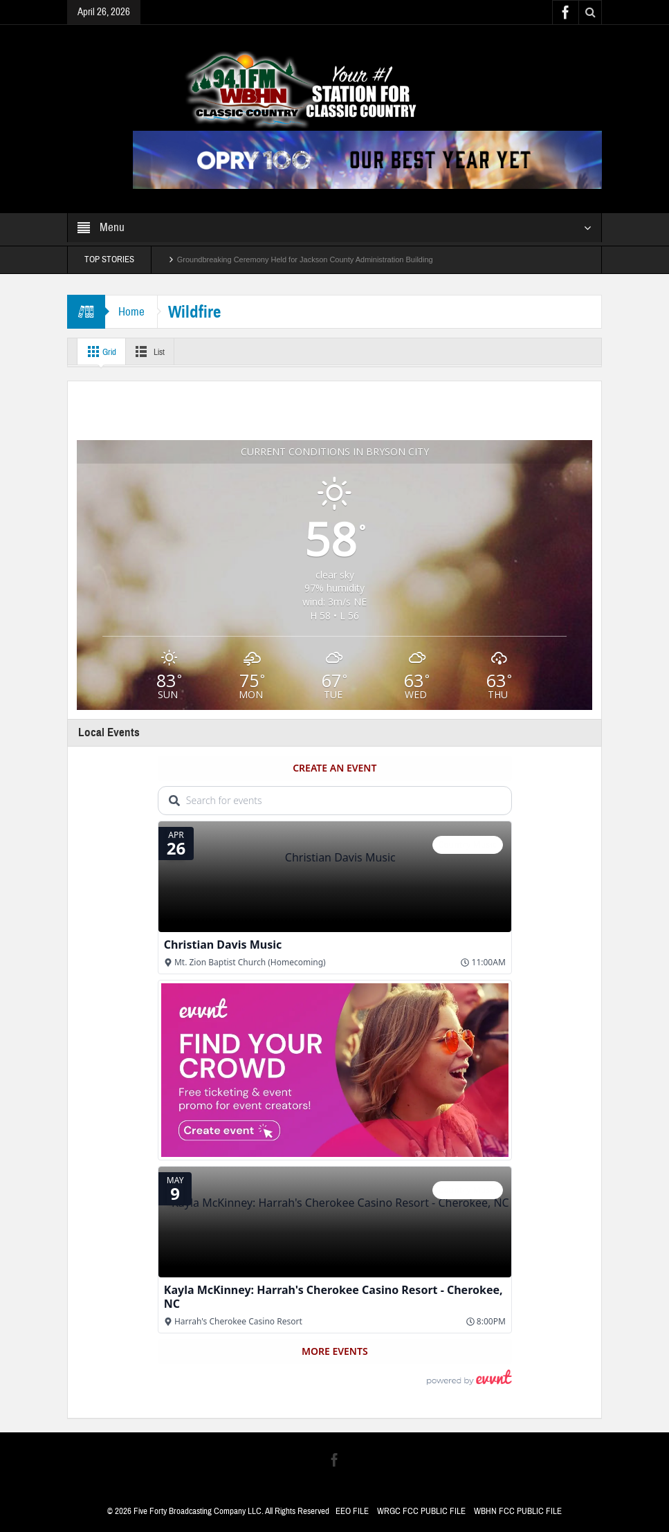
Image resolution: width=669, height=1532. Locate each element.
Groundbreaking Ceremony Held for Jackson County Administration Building (305, 259)
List (153, 351)
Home (132, 311)
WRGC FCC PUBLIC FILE (421, 1511)
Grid (100, 351)
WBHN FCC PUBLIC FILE (518, 1511)
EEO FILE (352, 1511)
